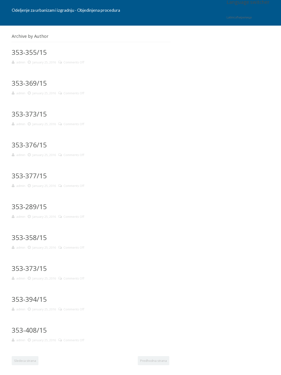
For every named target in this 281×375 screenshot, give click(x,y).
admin (20, 62)
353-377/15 (29, 175)
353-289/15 (29, 206)
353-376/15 (29, 144)
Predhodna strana (153, 360)
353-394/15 (29, 299)
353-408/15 (29, 330)
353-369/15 (29, 83)
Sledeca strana (25, 360)
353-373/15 (29, 113)
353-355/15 (29, 52)
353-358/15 (29, 237)
